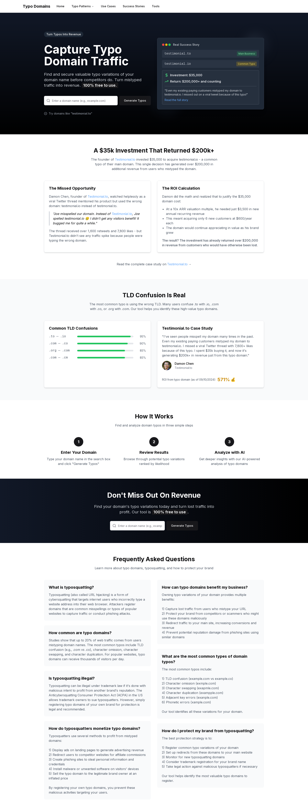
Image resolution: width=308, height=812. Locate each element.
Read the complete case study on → (154, 264)
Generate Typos (135, 100)
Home (60, 6)
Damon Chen (184, 364)
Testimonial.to (125, 159)
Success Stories (134, 6)
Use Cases (108, 6)
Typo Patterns (83, 6)
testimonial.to (81, 113)
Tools (156, 6)
